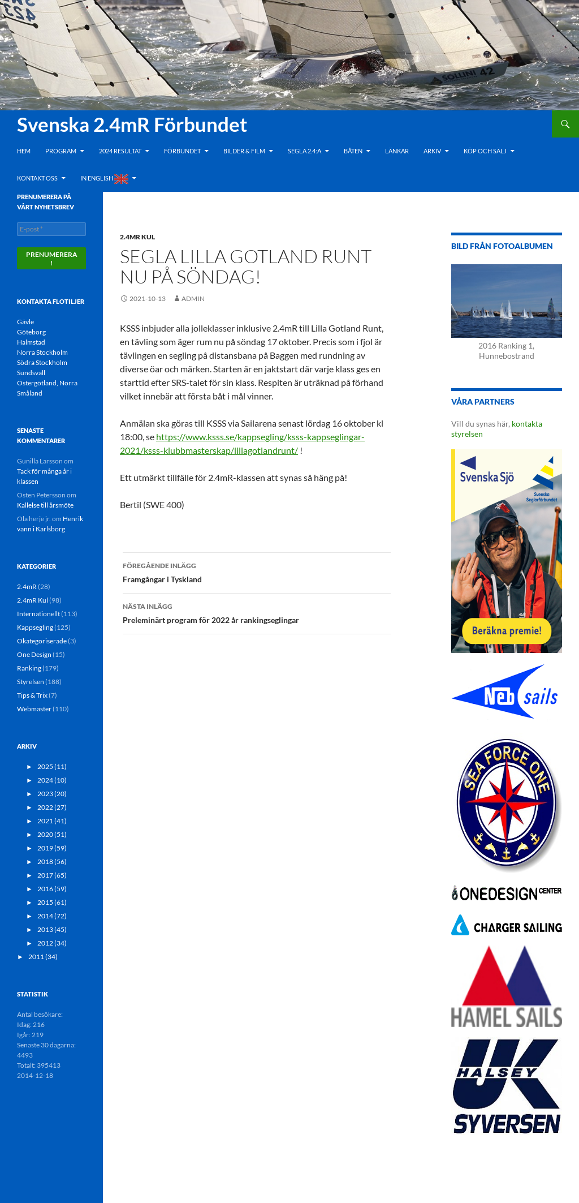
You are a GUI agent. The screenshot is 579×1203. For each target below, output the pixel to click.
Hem (24, 150)
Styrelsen (30, 681)
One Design (34, 654)
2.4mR (27, 586)
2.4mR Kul (137, 237)
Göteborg (31, 332)
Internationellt (38, 613)
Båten (353, 150)
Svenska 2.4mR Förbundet (132, 124)
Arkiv (432, 150)
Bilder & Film (244, 150)
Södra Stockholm (42, 362)
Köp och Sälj (485, 150)
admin (193, 298)
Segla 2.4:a (304, 150)
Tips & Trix (32, 695)
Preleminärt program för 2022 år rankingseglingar (257, 612)
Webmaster (34, 708)
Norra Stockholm (42, 352)
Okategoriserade (42, 641)
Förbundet (182, 150)
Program (60, 150)
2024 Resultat (120, 150)
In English (104, 179)
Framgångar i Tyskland (257, 571)
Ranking (29, 668)
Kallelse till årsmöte (45, 505)
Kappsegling (35, 627)
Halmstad (31, 342)
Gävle (25, 321)
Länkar (397, 150)
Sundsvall (31, 372)
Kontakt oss (37, 178)
